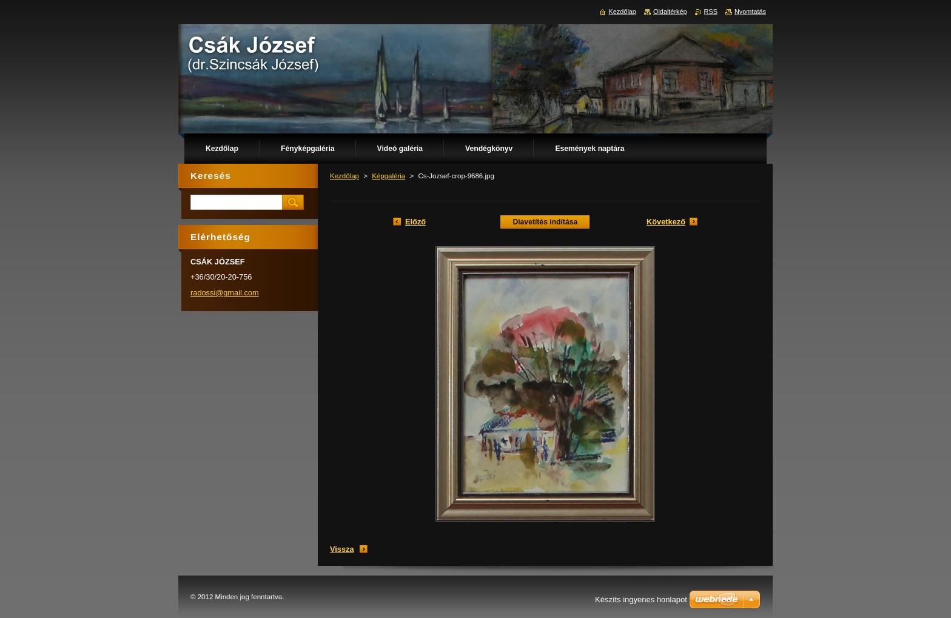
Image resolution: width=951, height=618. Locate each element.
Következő (666, 221)
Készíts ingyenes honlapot (641, 599)
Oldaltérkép (670, 11)
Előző (415, 221)
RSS (710, 11)
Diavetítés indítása (544, 222)
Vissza (342, 549)
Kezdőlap (344, 176)
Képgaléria (388, 176)
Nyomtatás (750, 11)
